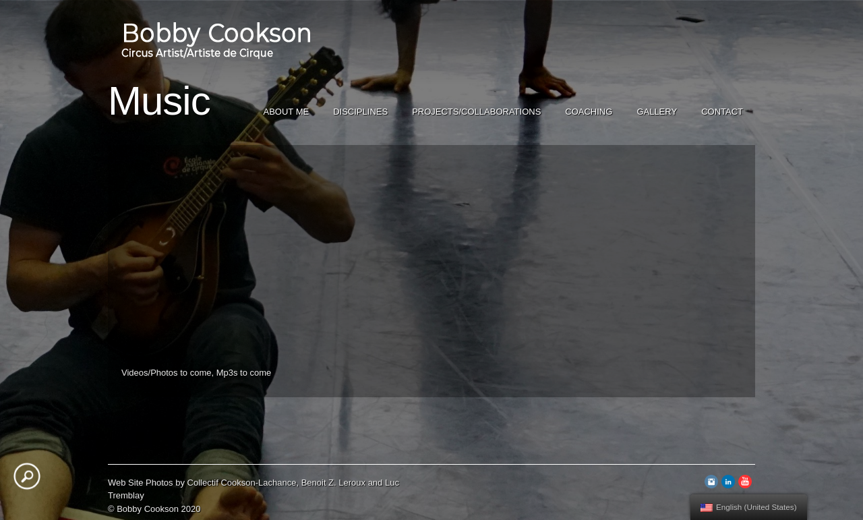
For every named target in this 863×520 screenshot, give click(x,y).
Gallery (656, 112)
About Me (286, 112)
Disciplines (360, 112)
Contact (722, 112)
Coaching (588, 112)
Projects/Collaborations (476, 112)
